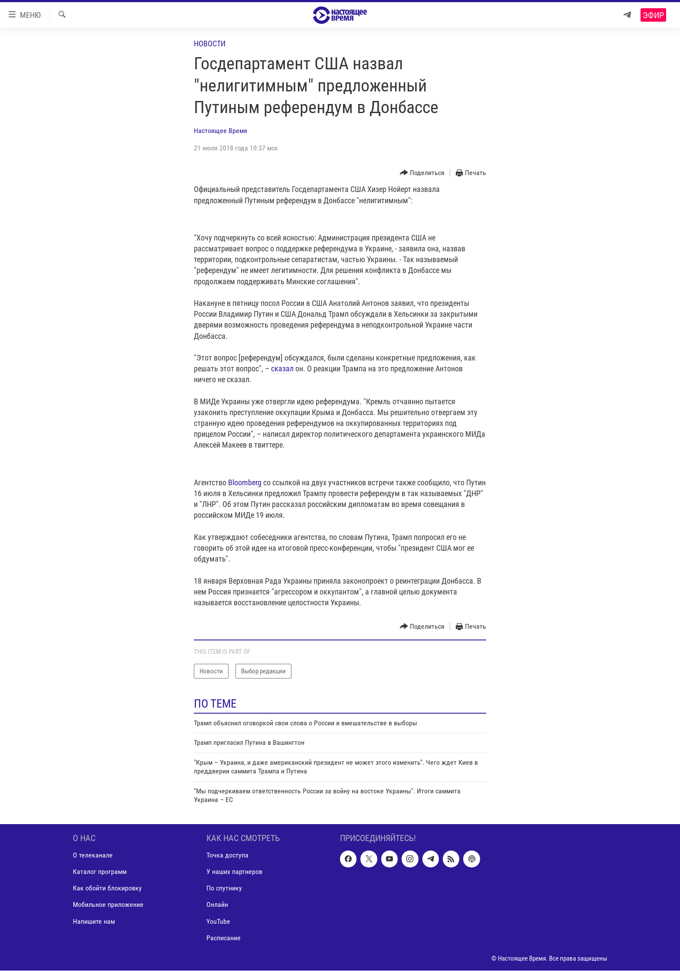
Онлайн (217, 905)
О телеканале (93, 855)
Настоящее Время (220, 131)
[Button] (422, 173)
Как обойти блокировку (107, 888)
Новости (210, 43)
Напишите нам (94, 921)
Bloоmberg (245, 482)
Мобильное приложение (108, 905)
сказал (283, 368)
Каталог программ (100, 872)
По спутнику (224, 888)
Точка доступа (227, 855)
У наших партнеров (234, 872)
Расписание (223, 938)
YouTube (218, 921)
